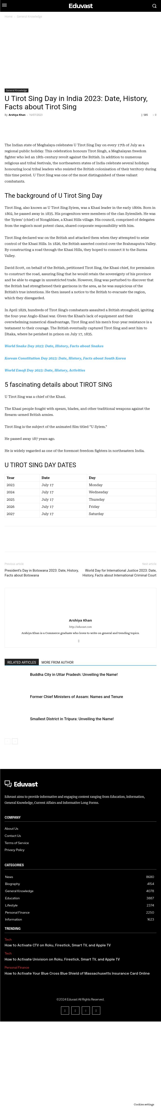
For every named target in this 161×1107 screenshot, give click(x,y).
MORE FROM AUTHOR (57, 748)
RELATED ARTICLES (21, 748)
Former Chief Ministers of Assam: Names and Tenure (76, 782)
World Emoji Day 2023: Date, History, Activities (45, 456)
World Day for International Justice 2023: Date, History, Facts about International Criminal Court (119, 658)
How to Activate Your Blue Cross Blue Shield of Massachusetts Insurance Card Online (77, 1059)
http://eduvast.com (80, 712)
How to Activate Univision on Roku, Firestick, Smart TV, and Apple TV (62, 1045)
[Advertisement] (80, 53)
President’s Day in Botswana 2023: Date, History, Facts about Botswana (42, 658)
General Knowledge (29, 16)
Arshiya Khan (17, 114)
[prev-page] (7, 827)
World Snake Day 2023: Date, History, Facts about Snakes (54, 432)
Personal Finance (17, 1053)
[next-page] (15, 827)
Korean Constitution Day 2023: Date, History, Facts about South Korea (65, 444)
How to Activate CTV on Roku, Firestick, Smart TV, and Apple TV (58, 1031)
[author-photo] (81, 682)
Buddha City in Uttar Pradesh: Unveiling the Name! (74, 760)
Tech (8, 1025)
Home (8, 16)
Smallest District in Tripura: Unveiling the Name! (72, 804)
